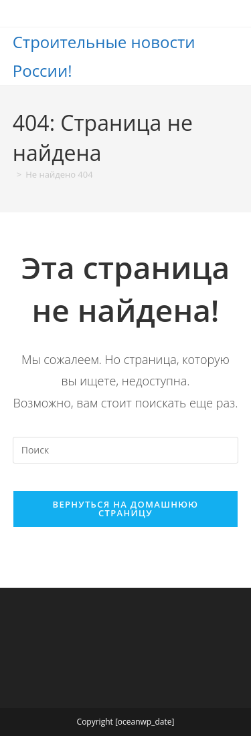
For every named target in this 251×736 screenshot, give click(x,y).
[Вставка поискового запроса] (126, 450)
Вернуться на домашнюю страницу (126, 508)
